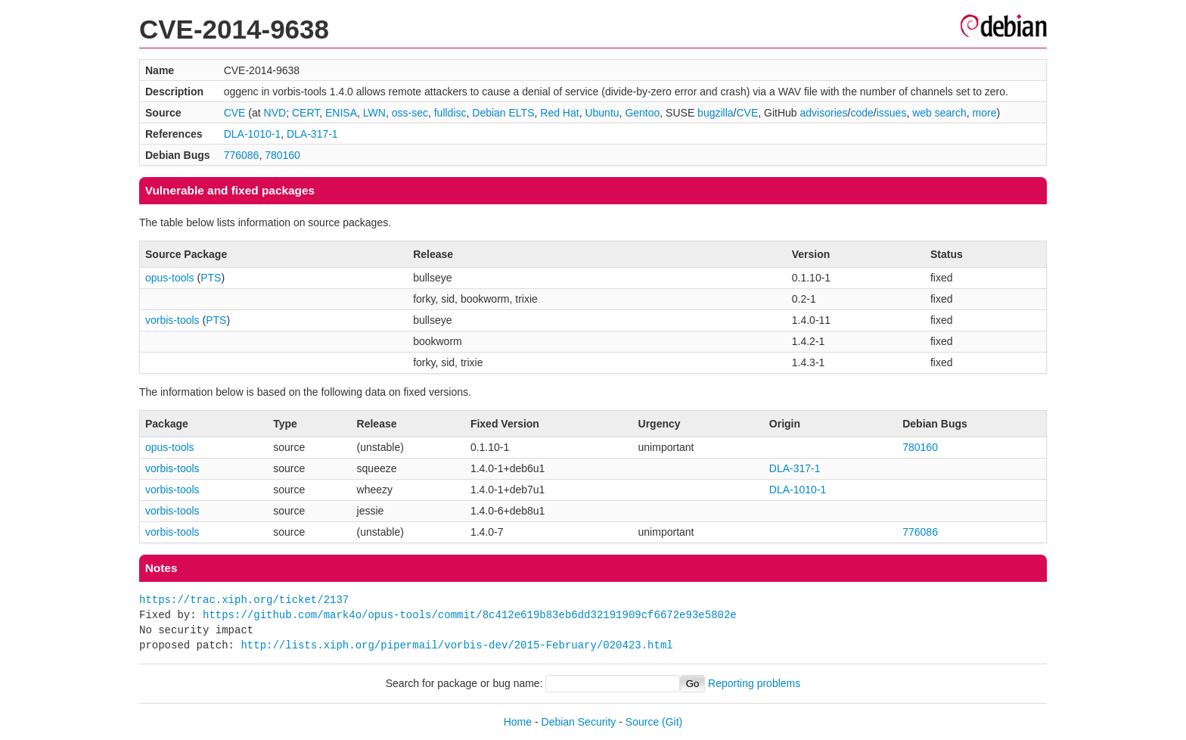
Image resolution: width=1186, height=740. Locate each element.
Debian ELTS (503, 113)
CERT (305, 113)
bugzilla (715, 113)
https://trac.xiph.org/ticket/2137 (244, 599)
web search (939, 113)
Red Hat (559, 113)
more (985, 113)
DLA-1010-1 (252, 134)
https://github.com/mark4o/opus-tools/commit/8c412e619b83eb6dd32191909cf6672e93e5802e (470, 615)
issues (892, 113)
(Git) (672, 722)
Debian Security (579, 722)
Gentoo (642, 113)
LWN (374, 113)
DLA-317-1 (312, 134)
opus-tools (169, 278)
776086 (241, 155)
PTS (210, 278)
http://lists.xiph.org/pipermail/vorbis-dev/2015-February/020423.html (456, 645)
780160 (282, 155)
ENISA (341, 113)
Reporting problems (754, 683)
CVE (235, 113)
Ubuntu (602, 113)
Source (642, 722)
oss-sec (410, 113)
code (861, 113)
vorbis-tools (172, 320)
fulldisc (450, 113)
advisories (824, 113)
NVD (275, 113)
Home (518, 722)
